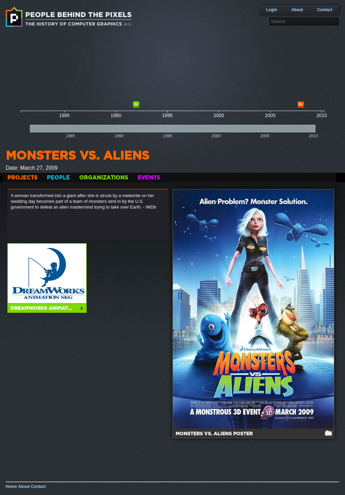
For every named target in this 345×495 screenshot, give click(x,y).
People (58, 178)
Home (11, 486)
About (297, 9)
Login (271, 9)
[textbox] (304, 21)
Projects (22, 178)
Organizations (103, 178)
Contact (324, 9)
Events (148, 178)
